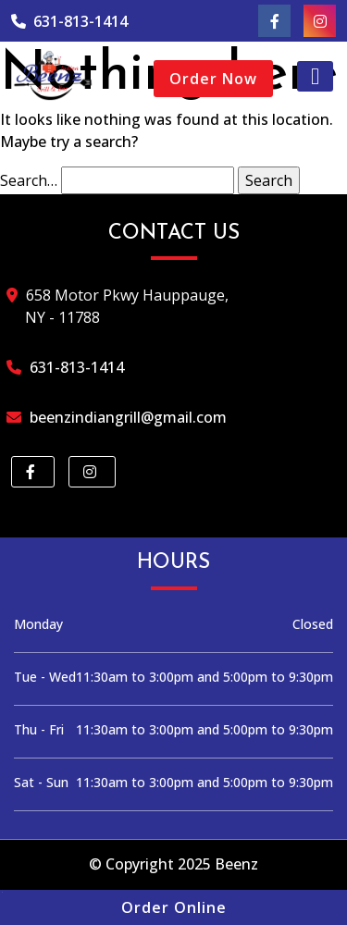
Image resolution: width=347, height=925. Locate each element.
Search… (28, 180)
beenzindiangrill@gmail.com (126, 417)
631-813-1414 (69, 21)
